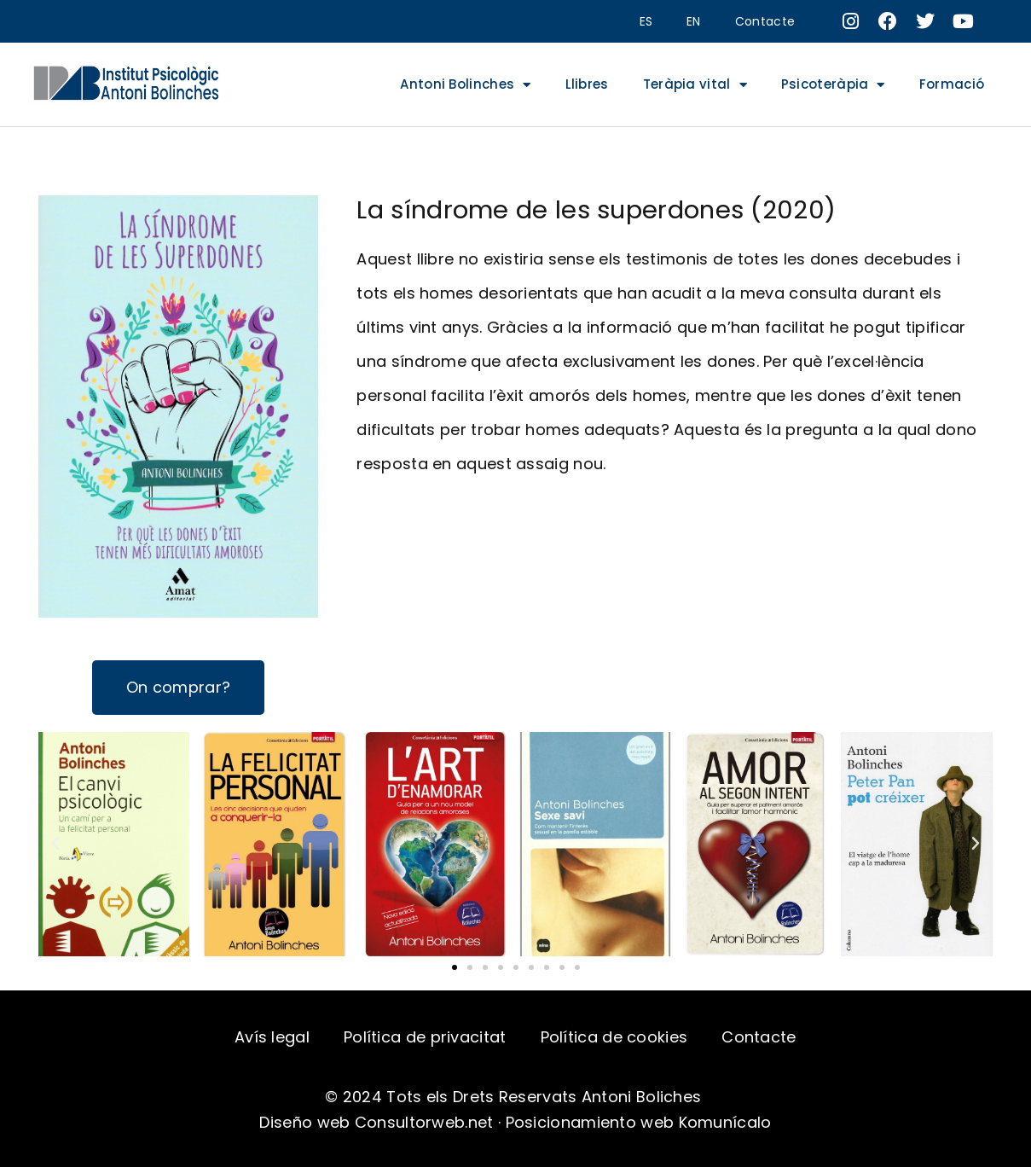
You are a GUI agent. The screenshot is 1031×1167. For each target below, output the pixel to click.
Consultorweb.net (424, 1122)
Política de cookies (614, 1037)
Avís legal (272, 1037)
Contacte (765, 21)
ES (646, 21)
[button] (454, 967)
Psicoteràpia (833, 85)
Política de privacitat (425, 1037)
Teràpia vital (695, 85)
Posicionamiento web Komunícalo (639, 1122)
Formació (951, 84)
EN (693, 21)
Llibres (587, 84)
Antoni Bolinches (465, 85)
